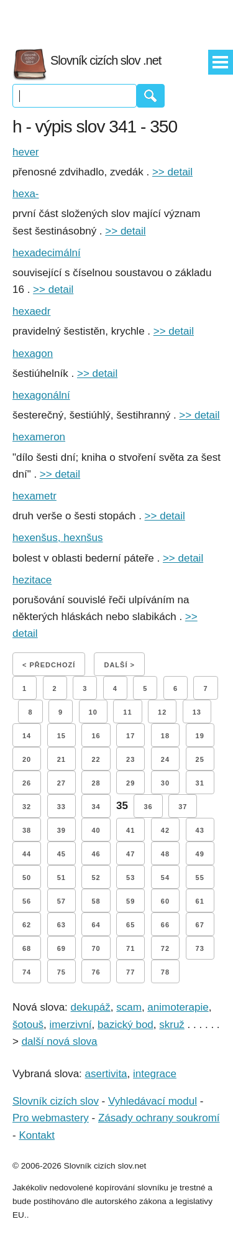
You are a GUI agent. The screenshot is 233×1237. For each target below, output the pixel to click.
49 (200, 854)
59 (130, 901)
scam (129, 1007)
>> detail (172, 172)
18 (165, 735)
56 (26, 901)
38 (26, 830)
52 (95, 877)
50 (26, 877)
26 (26, 783)
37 (182, 806)
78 (165, 972)
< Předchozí (48, 665)
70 (95, 948)
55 (200, 877)
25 (200, 759)
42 (165, 830)
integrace (154, 1074)
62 (26, 925)
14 (26, 735)
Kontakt (37, 1135)
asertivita (106, 1074)
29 (130, 783)
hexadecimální (46, 253)
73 (200, 948)
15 (61, 735)
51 (61, 877)
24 (165, 759)
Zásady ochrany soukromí (159, 1118)
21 (61, 759)
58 (95, 901)
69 (61, 948)
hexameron (38, 437)
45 (61, 854)
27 (61, 783)
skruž (172, 1025)
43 (200, 830)
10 (93, 712)
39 (61, 830)
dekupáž (91, 1007)
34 (95, 806)
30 (165, 783)
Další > (119, 665)
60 (165, 901)
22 (95, 759)
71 (130, 948)
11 (127, 712)
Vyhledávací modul (152, 1101)
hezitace (32, 580)
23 (130, 759)
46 (95, 854)
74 (26, 972)
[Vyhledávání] (74, 96)
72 (165, 948)
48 (165, 854)
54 (165, 877)
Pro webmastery (50, 1118)
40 (95, 830)
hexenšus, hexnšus (57, 538)
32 (26, 806)
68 (26, 948)
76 (95, 972)
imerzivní (71, 1025)
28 (95, 783)
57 (61, 901)
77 (130, 972)
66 (165, 925)
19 (200, 735)
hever (25, 152)
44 (26, 854)
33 (61, 806)
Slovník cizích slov (55, 1101)
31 (200, 783)
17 (130, 735)
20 (26, 759)
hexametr (34, 496)
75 (61, 972)
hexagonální (41, 395)
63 (61, 925)
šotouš (27, 1025)
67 (200, 925)
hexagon (32, 353)
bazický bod (125, 1025)
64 (95, 925)
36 (148, 806)
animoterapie (177, 1007)
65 (130, 925)
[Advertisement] (116, 18)
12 (162, 712)
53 (130, 877)
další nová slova (60, 1041)
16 (95, 735)
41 (130, 830)
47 (130, 854)
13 (197, 712)
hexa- (25, 194)
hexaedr (31, 311)
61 (200, 901)
